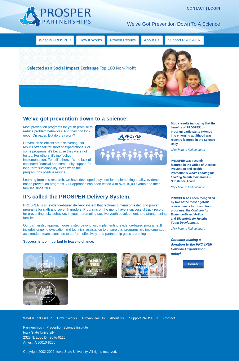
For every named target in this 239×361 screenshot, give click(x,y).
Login (214, 8)
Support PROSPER (184, 40)
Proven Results (123, 40)
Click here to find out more (188, 149)
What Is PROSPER (55, 40)
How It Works (90, 40)
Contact (196, 8)
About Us (151, 40)
